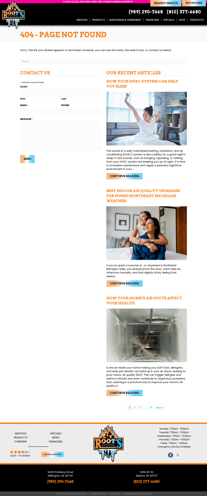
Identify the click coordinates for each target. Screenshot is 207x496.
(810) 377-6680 (147, 481)
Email (24, 104)
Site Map (115, 493)
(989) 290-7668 (60, 481)
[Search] (103, 61)
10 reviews (24, 455)
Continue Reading (126, 176)
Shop (182, 20)
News (55, 437)
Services (81, 20)
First (22, 97)
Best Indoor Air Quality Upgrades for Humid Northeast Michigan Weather (143, 196)
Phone (65, 104)
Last (63, 97)
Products (98, 20)
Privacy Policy (98, 493)
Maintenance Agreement (125, 20)
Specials (168, 20)
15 (151, 407)
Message (26, 117)
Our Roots (196, 20)
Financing (152, 20)
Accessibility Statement (138, 493)
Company (20, 441)
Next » (160, 407)
